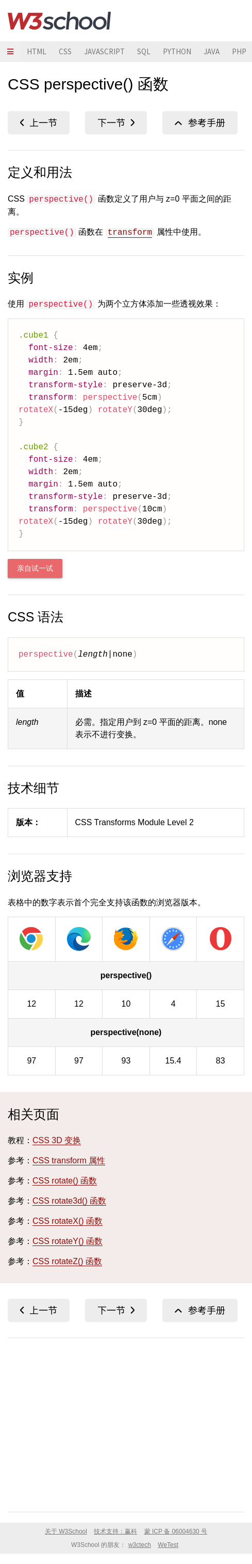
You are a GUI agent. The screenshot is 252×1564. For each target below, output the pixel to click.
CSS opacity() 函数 (39, 122)
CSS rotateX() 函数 (67, 1221)
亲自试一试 (35, 568)
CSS (65, 51)
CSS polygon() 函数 (116, 122)
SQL (143, 51)
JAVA (212, 51)
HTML (36, 51)
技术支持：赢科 (115, 1531)
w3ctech (139, 1544)
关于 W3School (66, 1531)
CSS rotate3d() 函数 (69, 1200)
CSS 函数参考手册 (200, 122)
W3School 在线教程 (59, 20)
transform (130, 232)
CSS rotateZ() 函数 (67, 1261)
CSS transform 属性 (68, 1160)
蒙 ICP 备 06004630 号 (176, 1531)
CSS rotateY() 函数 (67, 1241)
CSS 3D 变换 (56, 1140)
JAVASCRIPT (104, 51)
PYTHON (177, 51)
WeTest (168, 1544)
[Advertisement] (126, 1422)
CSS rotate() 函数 (64, 1180)
